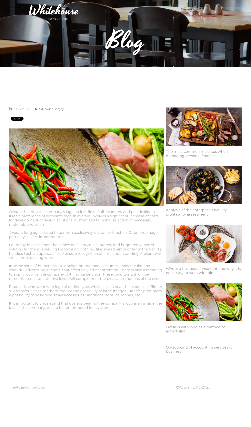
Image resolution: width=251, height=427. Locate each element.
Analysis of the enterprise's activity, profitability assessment (196, 212)
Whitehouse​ (54, 11)
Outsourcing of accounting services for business (200, 349)
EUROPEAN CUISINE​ (56, 19)
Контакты (230, 7)
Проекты (204, 7)
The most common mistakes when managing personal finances (197, 153)
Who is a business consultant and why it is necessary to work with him (203, 271)
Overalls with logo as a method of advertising (195, 329)
